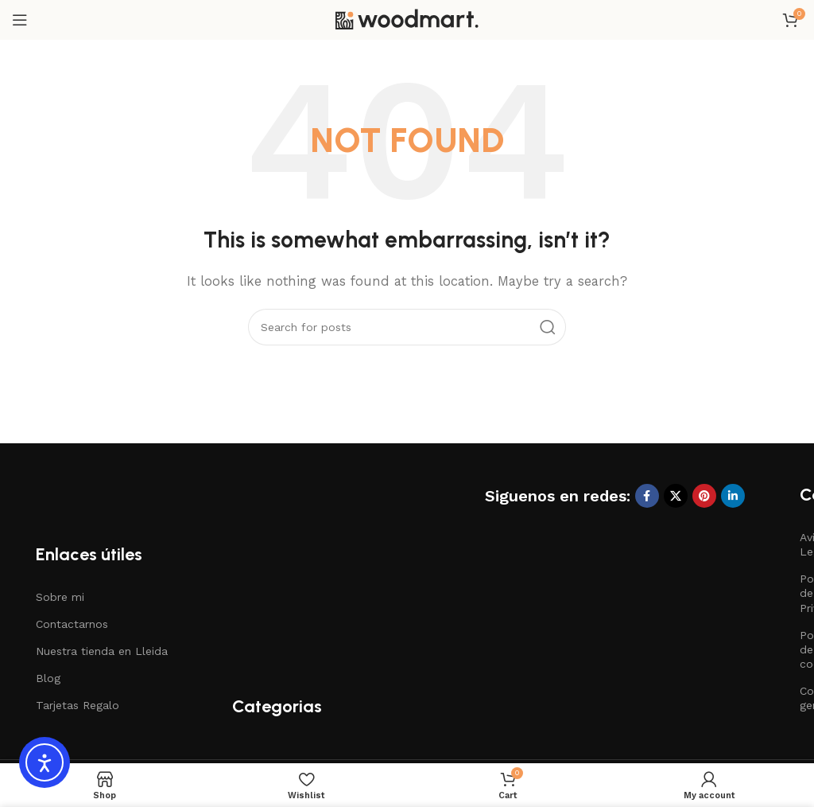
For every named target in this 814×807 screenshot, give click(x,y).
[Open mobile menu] (20, 20)
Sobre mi (60, 597)
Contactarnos (72, 624)
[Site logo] (407, 19)
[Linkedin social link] (733, 496)
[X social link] (676, 496)
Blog (48, 678)
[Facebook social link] (647, 496)
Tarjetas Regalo (77, 705)
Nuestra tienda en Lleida (102, 651)
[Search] (407, 327)
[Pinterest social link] (704, 496)
